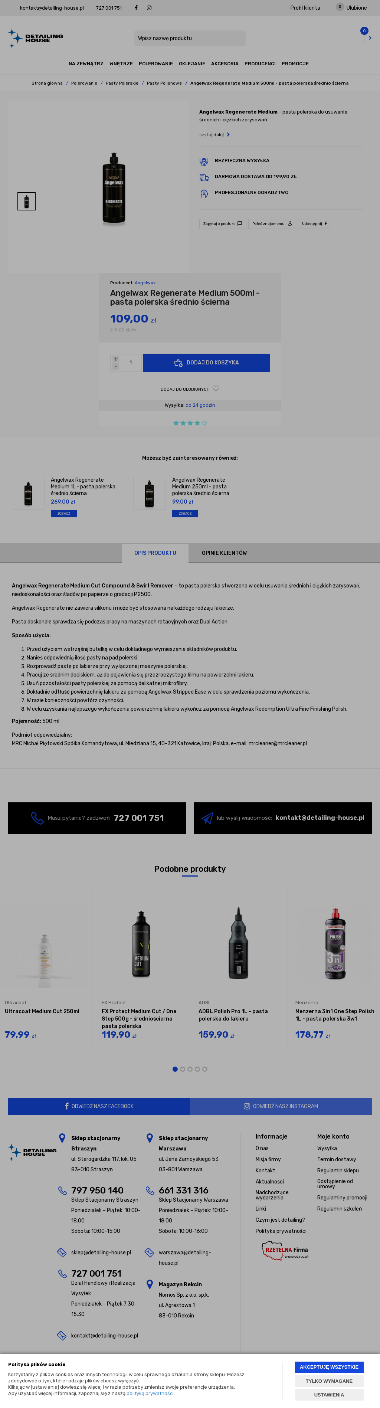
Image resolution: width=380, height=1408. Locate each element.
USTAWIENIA (329, 1395)
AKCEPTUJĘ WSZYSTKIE (329, 1367)
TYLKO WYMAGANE (329, 1381)
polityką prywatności (150, 1393)
